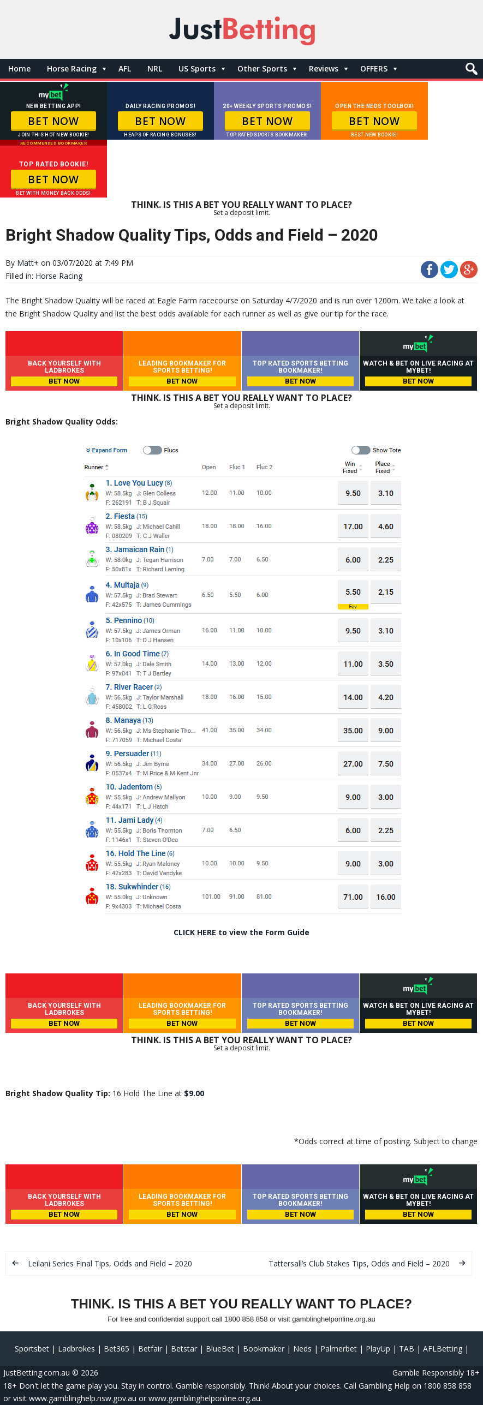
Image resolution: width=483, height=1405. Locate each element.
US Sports (197, 68)
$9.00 (194, 1093)
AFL (124, 68)
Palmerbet (338, 1348)
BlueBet (220, 1348)
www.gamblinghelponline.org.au (204, 1398)
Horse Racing (72, 68)
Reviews (323, 68)
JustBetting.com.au (36, 1372)
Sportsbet (32, 1348)
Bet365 (116, 1348)
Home (19, 68)
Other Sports (262, 68)
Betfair (150, 1348)
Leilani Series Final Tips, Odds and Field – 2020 (110, 1263)
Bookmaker (263, 1348)
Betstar (184, 1348)
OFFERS (373, 68)
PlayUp (378, 1348)
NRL (154, 68)
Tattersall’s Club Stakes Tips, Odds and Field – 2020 (359, 1263)
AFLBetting (442, 1348)
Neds (302, 1348)
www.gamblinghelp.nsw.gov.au (82, 1398)
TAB (406, 1348)
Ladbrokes (76, 1348)
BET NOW (53, 121)
